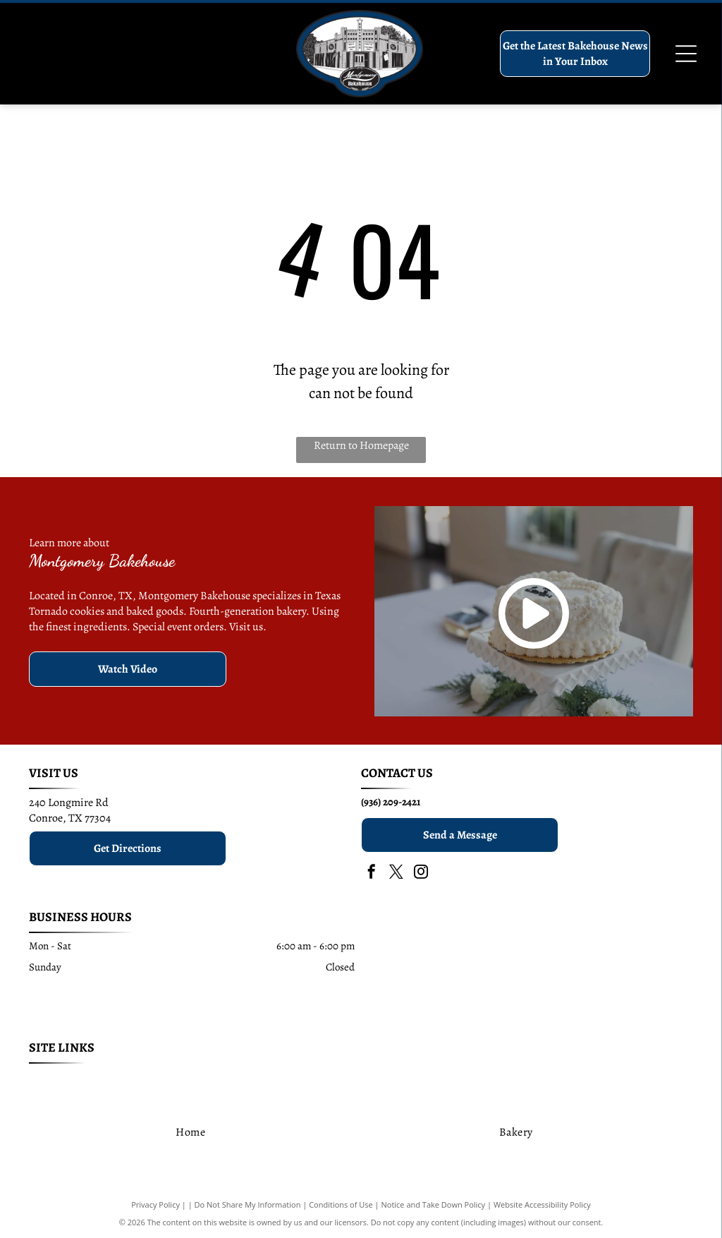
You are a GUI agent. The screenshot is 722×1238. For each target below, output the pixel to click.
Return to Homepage (361, 445)
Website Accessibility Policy (542, 1204)
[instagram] (421, 873)
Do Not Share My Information (248, 1204)
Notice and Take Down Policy (433, 1204)
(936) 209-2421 (390, 802)
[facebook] (371, 873)
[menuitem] (93, 1081)
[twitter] (396, 873)
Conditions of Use (341, 1204)
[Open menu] (686, 53)
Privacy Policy (155, 1204)
